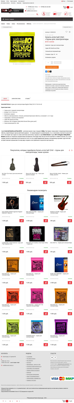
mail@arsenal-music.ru (32, 10)
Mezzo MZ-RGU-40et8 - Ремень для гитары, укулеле (59, 174)
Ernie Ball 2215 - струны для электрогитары (9, 305)
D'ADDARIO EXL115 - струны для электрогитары (34, 336)
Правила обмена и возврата (33, 370)
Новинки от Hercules (31, 380)
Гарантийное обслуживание (33, 368)
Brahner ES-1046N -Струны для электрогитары (58, 212)
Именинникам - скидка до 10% (33, 364)
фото (51, 78)
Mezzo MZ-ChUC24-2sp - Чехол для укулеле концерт (35, 174)
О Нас (7, 1)
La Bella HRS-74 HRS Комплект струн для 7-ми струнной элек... (12, 243)
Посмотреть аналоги (52, 67)
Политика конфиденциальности (34, 366)
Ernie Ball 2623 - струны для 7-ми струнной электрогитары (34, 305)
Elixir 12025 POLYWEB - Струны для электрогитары (34, 212)
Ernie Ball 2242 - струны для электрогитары (57, 336)
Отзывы (27, 98)
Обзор (5, 98)
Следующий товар (67, 27)
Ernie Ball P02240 (62, 79)
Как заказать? (21, 1)
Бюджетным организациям (33, 374)
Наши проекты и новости (28, 3)
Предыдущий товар (6, 27)
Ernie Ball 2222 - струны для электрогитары (57, 305)
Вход (63, 1)
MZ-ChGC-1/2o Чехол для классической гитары (12, 174)
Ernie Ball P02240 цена (53, 81)
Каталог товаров (8, 19)
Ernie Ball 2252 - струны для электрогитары (9, 274)
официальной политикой (63, 364)
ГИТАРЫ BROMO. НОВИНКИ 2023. (34, 378)
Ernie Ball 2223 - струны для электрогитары (33, 274)
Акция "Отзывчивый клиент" (33, 376)
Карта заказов (13, 1)
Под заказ (57, 62)
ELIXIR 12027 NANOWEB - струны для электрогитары (59, 274)
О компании (29, 356)
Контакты (13, 3)
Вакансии (19, 3)
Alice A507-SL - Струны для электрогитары (61, 242)
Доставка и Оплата (31, 358)
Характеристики (16, 98)
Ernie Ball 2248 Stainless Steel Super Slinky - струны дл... (37, 243)
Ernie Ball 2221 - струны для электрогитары (9, 336)
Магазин (3, 1)
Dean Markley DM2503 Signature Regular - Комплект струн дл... (12, 212)
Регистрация (70, 1)
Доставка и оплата (5, 3)
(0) (6, 178)
